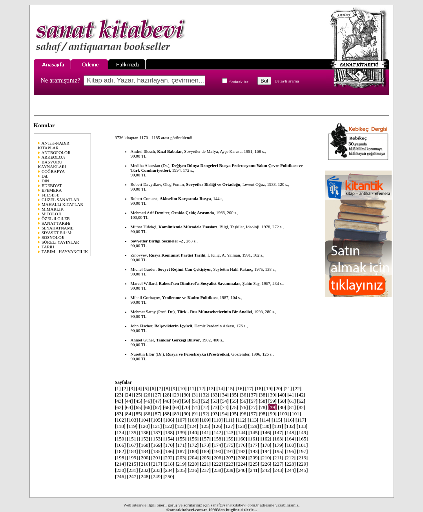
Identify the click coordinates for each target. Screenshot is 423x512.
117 (300, 420)
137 (156, 432)
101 (295, 414)
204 (193, 458)
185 (156, 451)
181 (302, 445)
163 (278, 439)
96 (243, 414)
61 (291, 401)
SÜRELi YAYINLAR (60, 242)
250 (168, 476)
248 (144, 476)
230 (120, 470)
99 (272, 414)
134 (120, 432)
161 (253, 439)
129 (253, 426)
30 (186, 395)
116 (288, 420)
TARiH (48, 246)
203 (180, 458)
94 (224, 414)
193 (253, 451)
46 (148, 401)
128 (241, 426)
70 (186, 407)
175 (229, 445)
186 (168, 451)
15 (230, 388)
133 (302, 426)
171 (180, 445)
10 (182, 388)
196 (290, 451)
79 (272, 407)
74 (224, 407)
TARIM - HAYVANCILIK (65, 251)
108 (193, 420)
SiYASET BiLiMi (57, 232)
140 (193, 432)
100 (283, 414)
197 (302, 451)
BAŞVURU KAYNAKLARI (52, 164)
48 (167, 401)
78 (263, 407)
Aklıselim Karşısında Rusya (185, 198)
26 (148, 395)
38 (263, 395)
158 (217, 439)
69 (176, 407)
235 (180, 470)
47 (157, 401)
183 (132, 451)
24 (128, 395)
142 (217, 432)
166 (120, 445)
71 (195, 407)
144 (241, 432)
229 (302, 464)
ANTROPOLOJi (55, 152)
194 (266, 451)
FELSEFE (50, 195)
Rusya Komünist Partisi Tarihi (177, 255)
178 (266, 445)
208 (241, 458)
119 (132, 426)
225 (253, 464)
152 (144, 439)
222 (217, 464)
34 (224, 395)
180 (290, 445)
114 (264, 420)
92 (205, 414)
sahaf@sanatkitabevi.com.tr (235, 505)
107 (180, 420)
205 (205, 458)
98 (263, 414)
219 (180, 464)
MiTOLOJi (51, 213)
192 (241, 451)
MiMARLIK (53, 209)
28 (167, 395)
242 (266, 470)
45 (138, 401)
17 (249, 388)
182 (120, 451)
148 (290, 432)
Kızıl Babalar (169, 151)
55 (234, 401)
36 (243, 395)
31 (195, 395)
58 (263, 401)
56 (243, 401)
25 (138, 395)
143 (229, 432)
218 (168, 464)
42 (301, 395)
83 (119, 414)
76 (243, 407)
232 (144, 470)
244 (290, 470)
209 (253, 458)
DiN (45, 180)
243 (278, 470)
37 (253, 395)
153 (156, 439)
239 (229, 470)
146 (266, 432)
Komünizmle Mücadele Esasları (188, 226)
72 (205, 407)
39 (272, 395)
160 (241, 439)
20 (278, 388)
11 (192, 388)
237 (205, 470)
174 (217, 445)
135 (132, 432)
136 (144, 432)
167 (132, 445)
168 (144, 445)
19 (268, 388)
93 (215, 414)
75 (234, 407)
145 (253, 432)
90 (186, 414)
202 (168, 458)
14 (220, 388)
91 (195, 414)
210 (266, 458)
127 (229, 426)
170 (168, 445)
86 (148, 414)
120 (144, 426)
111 (229, 420)
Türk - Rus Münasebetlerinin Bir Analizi (214, 311)
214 (120, 464)
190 (217, 451)
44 (128, 401)
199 (132, 458)
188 (193, 451)
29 (176, 395)
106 (168, 420)
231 (132, 470)
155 (180, 439)
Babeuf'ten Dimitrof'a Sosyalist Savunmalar (199, 283)
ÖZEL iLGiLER (56, 218)
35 (234, 395)
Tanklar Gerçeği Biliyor (178, 340)
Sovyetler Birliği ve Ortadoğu (213, 184)
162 (266, 439)
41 (291, 395)
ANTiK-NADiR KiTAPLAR (53, 145)
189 (205, 451)
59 (272, 401)
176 (241, 445)
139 (180, 432)
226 (266, 464)
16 (239, 388)
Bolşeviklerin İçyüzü (173, 325)
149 (302, 432)
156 (193, 439)
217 (156, 464)
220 (193, 464)
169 (156, 445)
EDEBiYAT (52, 185)
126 (217, 426)
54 (224, 401)
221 (205, 464)
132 (289, 426)
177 (253, 445)
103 (132, 420)
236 (193, 470)
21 (287, 388)
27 (157, 395)
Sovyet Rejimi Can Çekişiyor (184, 269)
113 (253, 420)
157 (205, 439)
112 (240, 420)
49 (176, 401)
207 (229, 458)
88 (167, 414)
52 (205, 401)
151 (132, 439)
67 (157, 407)
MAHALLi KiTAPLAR (62, 204)
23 (119, 395)
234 (168, 470)
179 (278, 445)
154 (168, 439)
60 (282, 401)
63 (119, 407)
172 (193, 445)
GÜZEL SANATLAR (60, 199)
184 (144, 451)
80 (282, 407)
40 (282, 395)
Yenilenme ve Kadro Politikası (190, 297)
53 (215, 401)
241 (253, 470)
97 (253, 414)
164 (290, 439)
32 (205, 395)
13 (211, 388)
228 (290, 464)
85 (138, 414)
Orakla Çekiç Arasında (192, 212)
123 (180, 426)
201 (156, 458)
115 (277, 420)
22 (297, 388)
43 (119, 401)
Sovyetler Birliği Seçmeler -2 (157, 241)
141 (205, 432)
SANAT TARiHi (56, 223)
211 (278, 458)
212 (289, 458)
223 (229, 464)
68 (167, 407)
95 (234, 414)
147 (278, 432)
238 (217, 470)
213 (302, 458)
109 (205, 420)
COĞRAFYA (53, 171)
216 (144, 464)
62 (301, 401)
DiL (45, 176)
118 (120, 426)
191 (229, 451)
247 (132, 476)
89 (176, 414)
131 (277, 426)
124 (192, 426)
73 (215, 407)
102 (120, 420)
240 (241, 470)
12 (201, 388)
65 (138, 407)
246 (120, 476)
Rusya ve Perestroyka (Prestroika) (197, 354)
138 (168, 432)
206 (217, 458)
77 (253, 407)
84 (128, 414)
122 (168, 426)
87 (157, 414)
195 (278, 451)
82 (301, 407)
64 (128, 407)
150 (120, 439)
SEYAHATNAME (57, 228)
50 (186, 401)
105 (156, 420)
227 (278, 464)
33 (215, 395)
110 (217, 420)
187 (180, 451)
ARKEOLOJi (53, 157)
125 (204, 426)
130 (265, 426)
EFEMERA (52, 190)
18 (259, 388)
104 (144, 420)
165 (302, 439)
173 (205, 445)
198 (120, 458)
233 (156, 470)
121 (156, 426)
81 (291, 407)
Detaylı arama (287, 81)
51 (195, 401)
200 (144, 458)
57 (253, 401)
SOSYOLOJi (53, 237)
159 (229, 439)
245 (302, 470)
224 (241, 464)
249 (156, 476)
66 (148, 407)
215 (132, 464)
